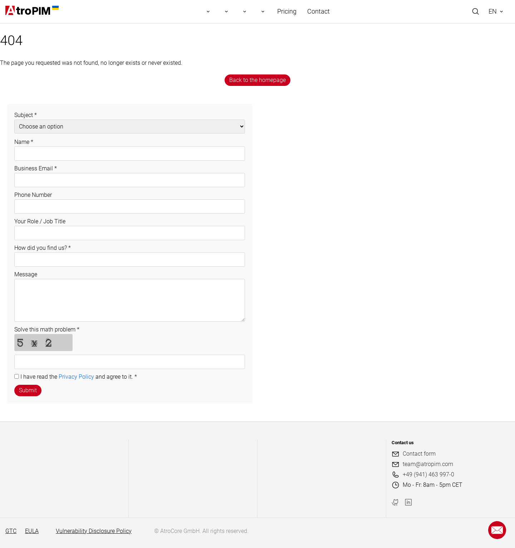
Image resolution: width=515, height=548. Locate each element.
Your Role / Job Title (39, 221)
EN (493, 11)
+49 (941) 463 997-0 (428, 474)
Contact (318, 11)
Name (23, 142)
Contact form (419, 453)
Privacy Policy (76, 376)
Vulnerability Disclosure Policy (94, 531)
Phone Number (33, 194)
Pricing (286, 11)
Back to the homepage (257, 80)
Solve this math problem (46, 329)
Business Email (35, 168)
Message (25, 274)
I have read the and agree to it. (78, 376)
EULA (32, 531)
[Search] (475, 11)
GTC (10, 531)
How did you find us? (42, 247)
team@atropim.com (428, 464)
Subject (25, 115)
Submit (28, 390)
